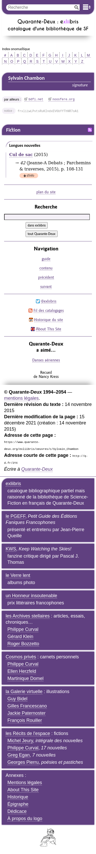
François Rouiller (24, 720)
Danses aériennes (46, 360)
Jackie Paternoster (26, 713)
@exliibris (48, 301)
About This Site (48, 329)
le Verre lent (18, 575)
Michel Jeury (20, 740)
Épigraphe (17, 804)
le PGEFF (15, 516)
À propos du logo (24, 818)
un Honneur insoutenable (31, 595)
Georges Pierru (23, 762)
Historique (17, 797)
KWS (11, 548)
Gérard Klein (20, 636)
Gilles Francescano (27, 705)
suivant (46, 286)
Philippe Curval (22, 629)
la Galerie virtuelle (24, 691)
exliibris (13, 483)
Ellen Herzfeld (21, 671)
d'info (30, 176)
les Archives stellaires (28, 616)
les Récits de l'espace (28, 733)
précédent (46, 277)
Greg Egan (18, 755)
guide (46, 259)
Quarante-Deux (37, 469)
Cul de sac (21, 154)
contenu (45, 268)
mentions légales (21, 398)
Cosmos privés (21, 656)
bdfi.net (35, 99)
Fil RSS (90, 130)
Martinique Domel (25, 678)
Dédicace (17, 811)
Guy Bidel (17, 698)
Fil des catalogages (49, 310)
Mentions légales (24, 782)
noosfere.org (63, 99)
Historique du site (48, 319)
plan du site (46, 192)
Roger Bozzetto (23, 643)
